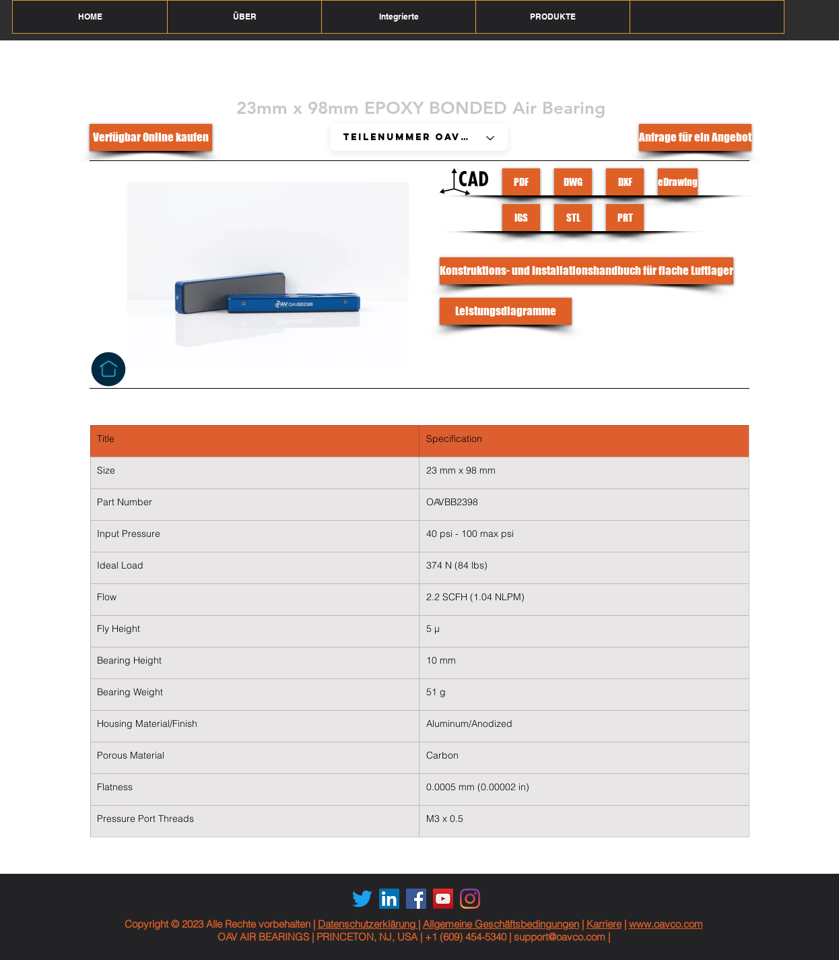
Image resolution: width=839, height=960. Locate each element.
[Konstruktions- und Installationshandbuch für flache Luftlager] (586, 270)
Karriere (604, 924)
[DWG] (573, 181)
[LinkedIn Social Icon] (389, 899)
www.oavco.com (666, 924)
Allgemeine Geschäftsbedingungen (501, 924)
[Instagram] (470, 899)
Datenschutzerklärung (368, 924)
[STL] (573, 217)
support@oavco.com (559, 936)
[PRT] (625, 217)
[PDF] (521, 181)
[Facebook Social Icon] (416, 899)
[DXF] (625, 181)
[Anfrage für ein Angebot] (695, 137)
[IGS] (521, 217)
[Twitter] (362, 899)
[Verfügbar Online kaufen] (151, 137)
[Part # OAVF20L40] (419, 137)
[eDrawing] (678, 181)
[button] (244, 17)
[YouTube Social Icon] (443, 899)
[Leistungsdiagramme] (506, 311)
